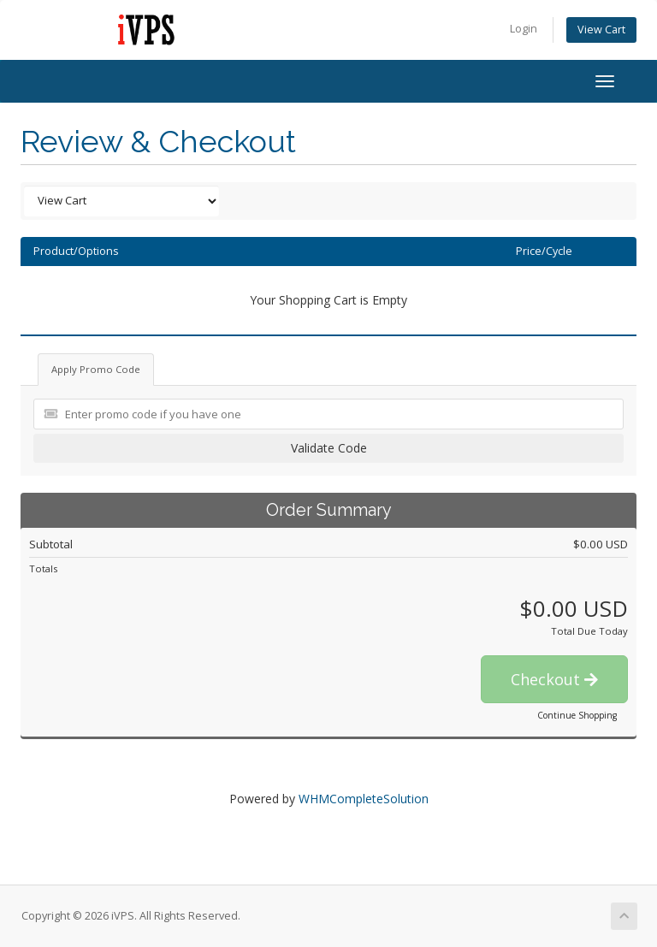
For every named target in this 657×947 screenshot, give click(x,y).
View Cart (601, 29)
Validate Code (329, 448)
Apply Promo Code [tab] (95, 369)
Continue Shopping (577, 715)
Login (523, 28)
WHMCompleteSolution (364, 798)
